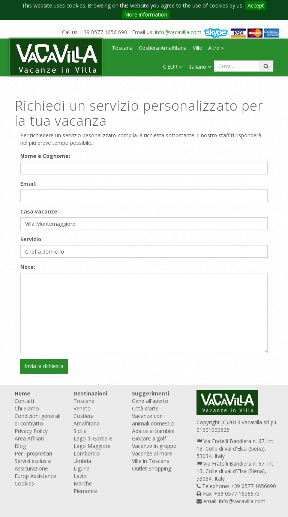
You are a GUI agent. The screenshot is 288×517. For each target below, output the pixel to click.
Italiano (199, 66)
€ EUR (172, 66)
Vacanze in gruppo (154, 445)
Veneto (82, 408)
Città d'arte (145, 408)
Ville (197, 47)
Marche (83, 483)
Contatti (24, 400)
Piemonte (85, 490)
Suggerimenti (150, 393)
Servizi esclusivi (33, 460)
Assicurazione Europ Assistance (35, 472)
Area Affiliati (29, 438)
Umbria (82, 460)
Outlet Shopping (151, 468)
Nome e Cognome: (45, 155)
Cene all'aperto (150, 400)
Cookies (24, 483)
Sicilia (80, 430)
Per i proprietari (33, 453)
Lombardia (87, 453)
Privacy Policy (31, 430)
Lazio (80, 475)
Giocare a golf (149, 438)
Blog (20, 445)
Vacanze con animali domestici (153, 419)
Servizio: (31, 239)
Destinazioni (90, 393)
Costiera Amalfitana (163, 47)
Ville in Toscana (151, 460)
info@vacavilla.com (178, 32)
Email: (28, 183)
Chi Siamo (27, 408)
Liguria (82, 468)
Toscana (122, 47)
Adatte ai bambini (153, 430)
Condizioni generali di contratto (37, 419)
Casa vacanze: (39, 211)
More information (145, 14)
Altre (216, 47)
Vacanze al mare (152, 453)
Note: (27, 267)
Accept (256, 5)
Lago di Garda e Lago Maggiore (93, 442)
